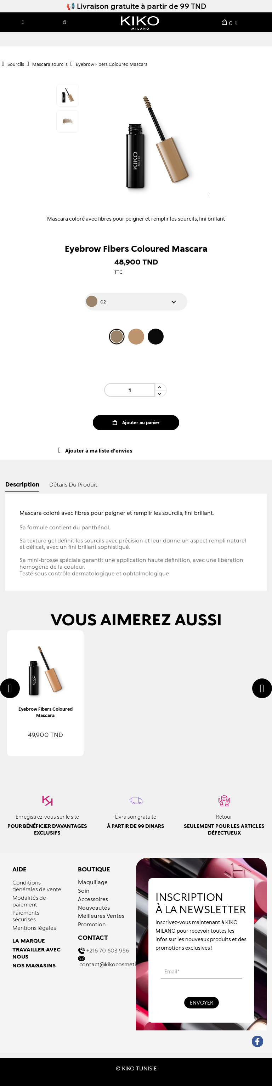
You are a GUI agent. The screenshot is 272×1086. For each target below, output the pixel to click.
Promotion (92, 924)
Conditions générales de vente (36, 885)
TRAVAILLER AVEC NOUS (36, 953)
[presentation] (10, 688)
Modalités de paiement (29, 901)
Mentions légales (34, 928)
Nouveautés (94, 907)
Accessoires (93, 899)
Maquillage (93, 882)
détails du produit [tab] (73, 484)
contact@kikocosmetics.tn (113, 964)
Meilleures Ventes (101, 915)
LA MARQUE (28, 940)
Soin (84, 890)
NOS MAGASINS (34, 965)
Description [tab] (22, 484)
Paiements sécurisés (25, 915)
